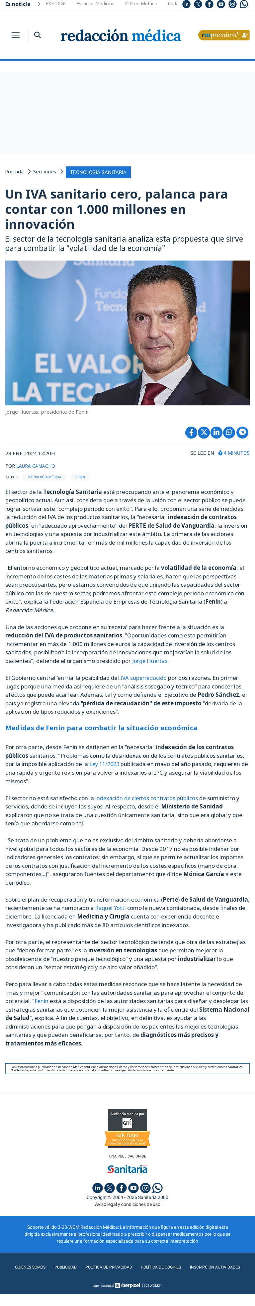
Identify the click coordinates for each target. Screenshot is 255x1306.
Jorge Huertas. (150, 659)
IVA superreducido (144, 676)
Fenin (42, 999)
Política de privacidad (138, 1266)
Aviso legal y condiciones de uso (127, 1203)
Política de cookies (195, 1266)
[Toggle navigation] (15, 35)
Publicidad (92, 1266)
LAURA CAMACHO (37, 464)
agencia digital (103, 1297)
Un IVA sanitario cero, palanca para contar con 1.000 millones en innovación (116, 207)
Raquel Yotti (111, 906)
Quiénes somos (54, 1266)
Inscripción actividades (128, 1279)
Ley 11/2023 (105, 762)
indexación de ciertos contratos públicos (147, 796)
